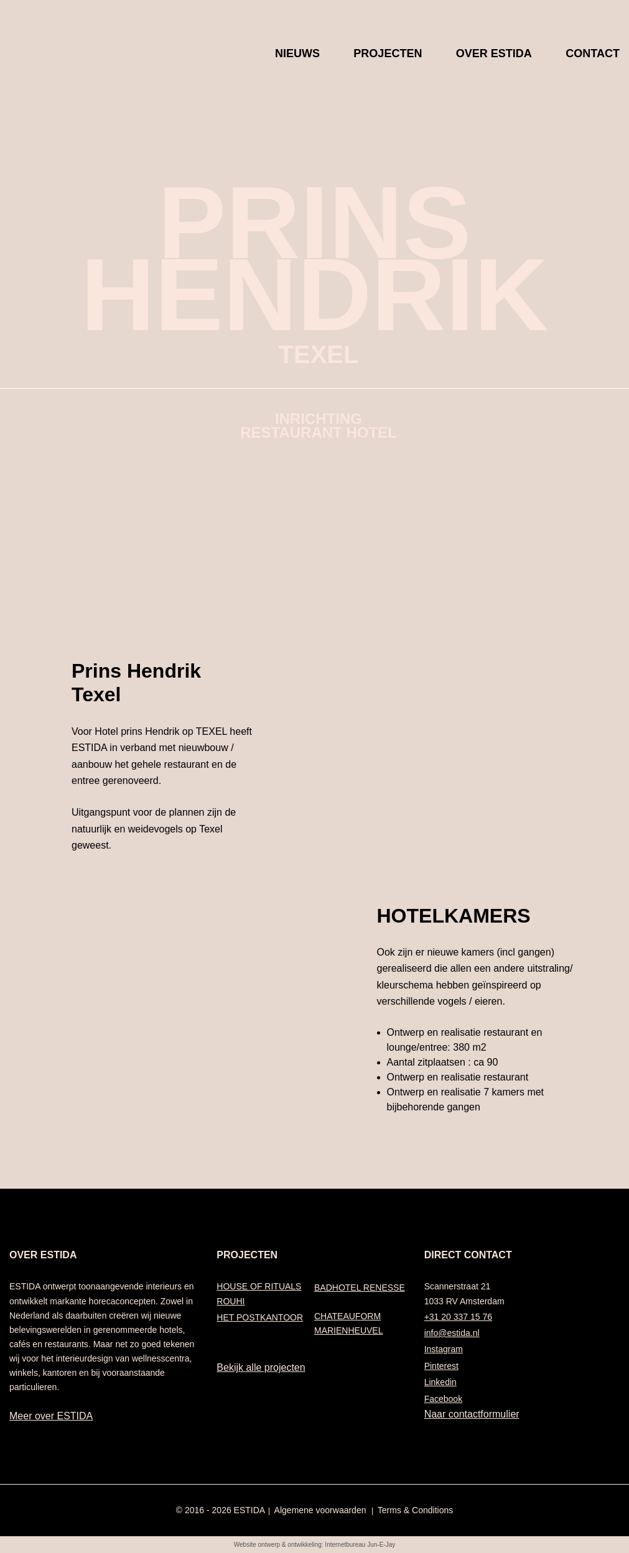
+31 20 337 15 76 (458, 1317)
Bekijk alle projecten (261, 1367)
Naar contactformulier (472, 1414)
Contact (593, 56)
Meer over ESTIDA (51, 1416)
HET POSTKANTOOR (260, 1317)
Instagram (443, 1349)
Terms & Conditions (415, 1510)
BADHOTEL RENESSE (359, 1288)
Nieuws (297, 56)
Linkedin (440, 1382)
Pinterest (441, 1366)
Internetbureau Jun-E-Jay (360, 1544)
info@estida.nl (452, 1333)
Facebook (443, 1399)
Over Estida (494, 56)
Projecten (387, 56)
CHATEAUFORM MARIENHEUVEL (348, 1323)
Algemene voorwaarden (320, 1510)
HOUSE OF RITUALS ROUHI (259, 1293)
